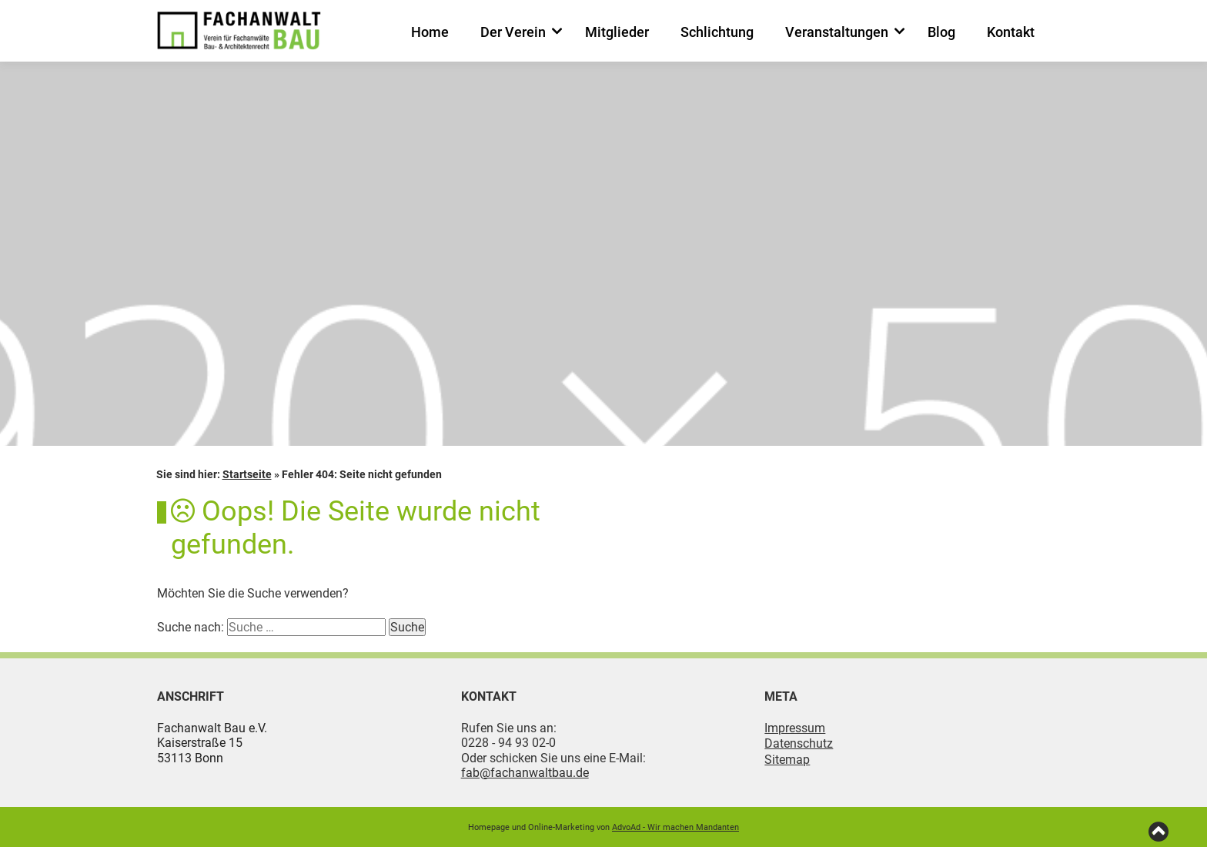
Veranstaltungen (836, 32)
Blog (941, 32)
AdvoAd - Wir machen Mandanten (675, 827)
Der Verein (513, 32)
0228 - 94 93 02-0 (508, 742)
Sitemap (787, 759)
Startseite (247, 474)
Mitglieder (617, 32)
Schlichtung (717, 32)
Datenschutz (798, 743)
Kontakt (1011, 32)
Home (430, 32)
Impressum (794, 728)
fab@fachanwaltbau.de (525, 772)
